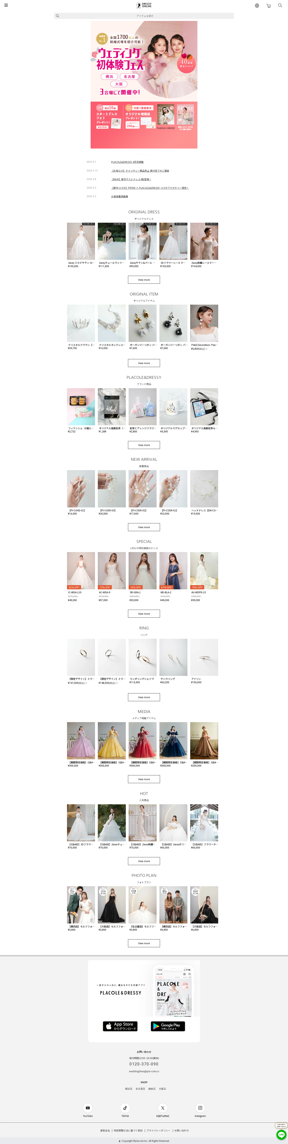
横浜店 (128, 1088)
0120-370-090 (144, 1064)
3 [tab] (143, 154)
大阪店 (162, 1088)
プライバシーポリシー (158, 1130)
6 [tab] (151, 154)
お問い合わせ (181, 1130)
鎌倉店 (152, 1088)
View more (144, 279)
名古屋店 (140, 1088)
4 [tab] (146, 154)
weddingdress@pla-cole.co (144, 1071)
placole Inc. (141, 1140)
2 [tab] (140, 154)
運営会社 (105, 1130)
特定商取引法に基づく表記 (128, 1130)
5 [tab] (148, 154)
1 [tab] (137, 154)
